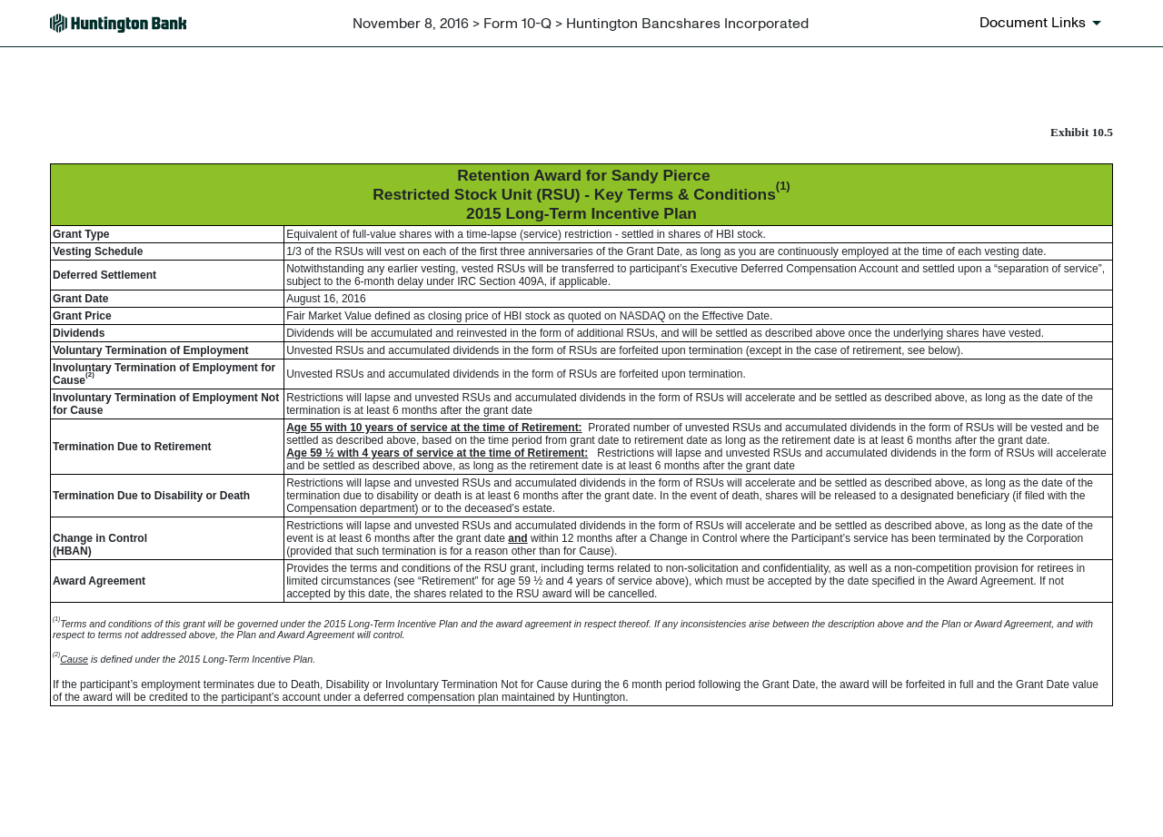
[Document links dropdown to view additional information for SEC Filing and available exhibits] (1043, 23)
